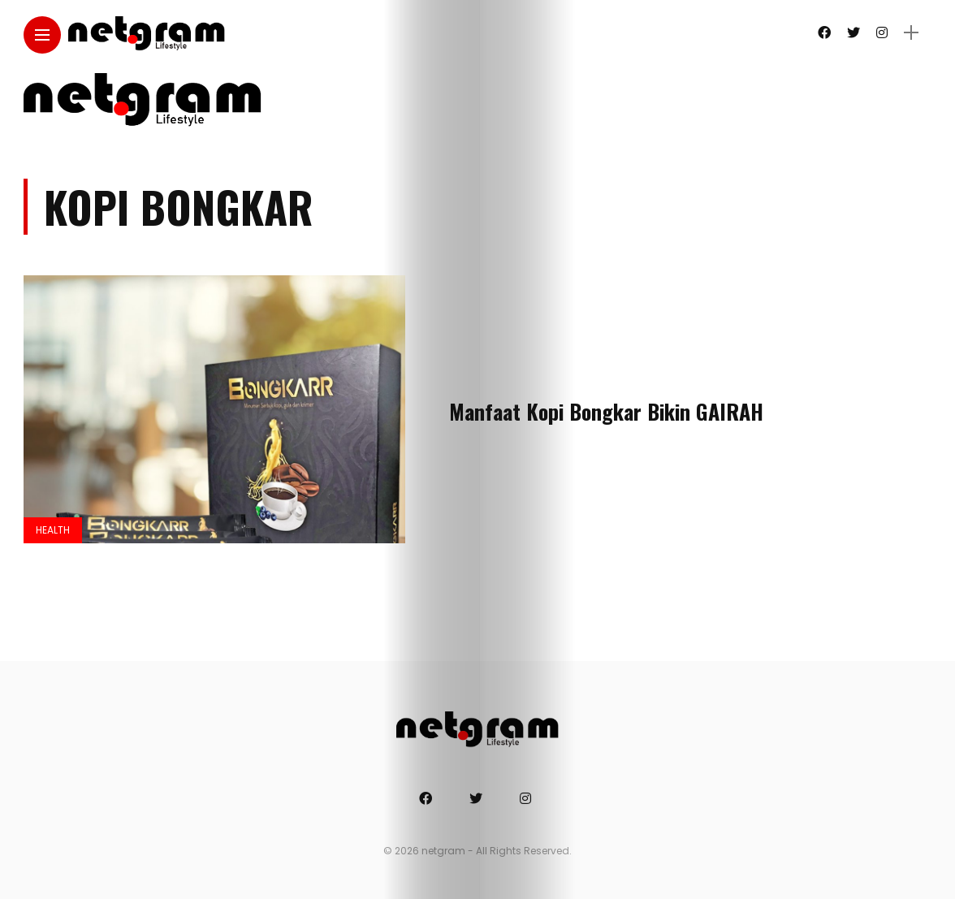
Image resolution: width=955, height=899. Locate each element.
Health (53, 530)
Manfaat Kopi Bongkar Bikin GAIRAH (606, 411)
